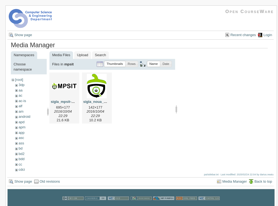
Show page (23, 35)
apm (21, 127)
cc (20, 164)
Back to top (263, 181)
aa (20, 90)
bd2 (21, 154)
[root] (19, 80)
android (24, 117)
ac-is (22, 101)
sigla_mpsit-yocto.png (69, 102)
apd (21, 122)
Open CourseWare (249, 11)
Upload (82, 55)
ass (21, 143)
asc (21, 138)
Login (267, 35)
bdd (21, 159)
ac (20, 95)
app (21, 133)
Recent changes (243, 35)
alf (20, 106)
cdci (21, 169)
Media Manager (234, 181)
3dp (21, 85)
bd (20, 148)
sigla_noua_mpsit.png (102, 102)
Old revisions (50, 181)
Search (100, 55)
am (20, 111)
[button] (114, 64)
